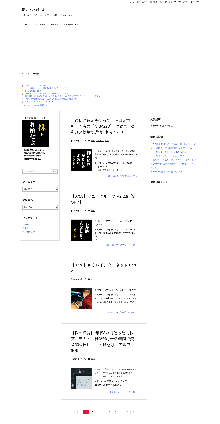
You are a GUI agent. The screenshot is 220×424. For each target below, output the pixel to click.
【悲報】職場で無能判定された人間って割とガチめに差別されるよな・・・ (53, 99)
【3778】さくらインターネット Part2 (167, 156)
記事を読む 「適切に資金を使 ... (121, 176)
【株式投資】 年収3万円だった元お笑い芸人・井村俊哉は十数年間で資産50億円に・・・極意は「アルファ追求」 (173, 164)
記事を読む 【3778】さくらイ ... (121, 312)
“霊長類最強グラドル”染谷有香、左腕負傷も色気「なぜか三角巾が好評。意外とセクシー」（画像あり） (64, 96)
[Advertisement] (110, 49)
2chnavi (25, 224)
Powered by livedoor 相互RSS (35, 105)
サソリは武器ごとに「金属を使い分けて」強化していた (46, 88)
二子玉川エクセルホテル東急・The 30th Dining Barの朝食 (46, 93)
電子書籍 (153, 2)
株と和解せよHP (166, 2)
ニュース (100, 140)
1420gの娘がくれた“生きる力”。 (37, 85)
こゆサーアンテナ (30, 228)
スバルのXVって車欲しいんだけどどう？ (40, 102)
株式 (93, 140)
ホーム (131, 2)
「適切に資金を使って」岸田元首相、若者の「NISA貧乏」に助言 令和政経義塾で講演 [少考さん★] (103, 126)
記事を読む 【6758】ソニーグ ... (121, 245)
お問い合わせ (142, 2)
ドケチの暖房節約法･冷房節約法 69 (166, 171)
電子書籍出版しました (33, 91)
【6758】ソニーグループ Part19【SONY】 (169, 152)
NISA (107, 140)
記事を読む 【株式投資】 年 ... (122, 392)
